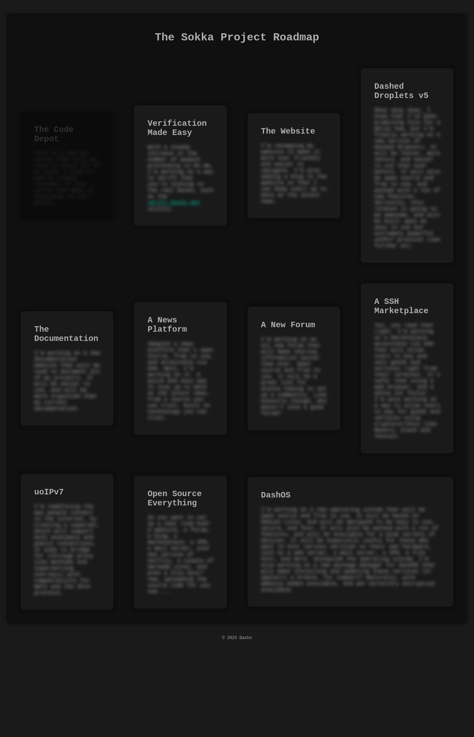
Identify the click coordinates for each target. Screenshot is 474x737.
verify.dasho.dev (174, 229)
